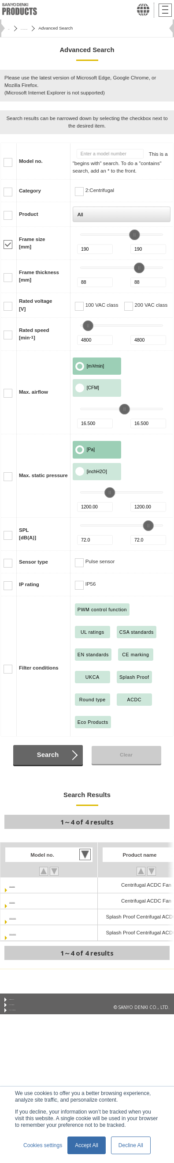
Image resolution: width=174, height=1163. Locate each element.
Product (28, 214)
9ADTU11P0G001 (29, 885)
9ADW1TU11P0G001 (33, 916)
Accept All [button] (86, 1145)
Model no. (31, 161)
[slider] (134, 235)
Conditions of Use (27, 1002)
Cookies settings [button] (42, 1145)
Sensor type (33, 562)
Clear (126, 754)
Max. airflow (33, 392)
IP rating (29, 584)
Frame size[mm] (32, 243)
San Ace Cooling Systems (55, 28)
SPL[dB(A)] (27, 533)
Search (48, 754)
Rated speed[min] (34, 333)
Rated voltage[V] (35, 304)
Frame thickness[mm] (39, 276)
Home (13, 28)
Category (30, 190)
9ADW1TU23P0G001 (33, 932)
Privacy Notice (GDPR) (31, 1024)
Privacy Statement (27, 1013)
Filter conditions (39, 667)
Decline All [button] (130, 1145)
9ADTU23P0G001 (29, 900)
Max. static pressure (43, 475)
